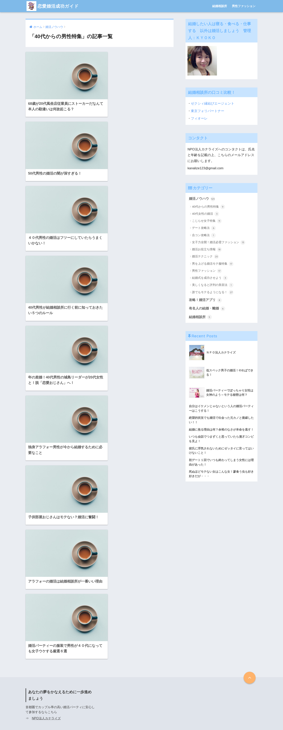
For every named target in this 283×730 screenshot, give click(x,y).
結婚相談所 (219, 6)
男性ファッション (243, 6)
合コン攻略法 (204, 235)
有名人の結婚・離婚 (207, 308)
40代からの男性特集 (208, 206)
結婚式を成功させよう (210, 278)
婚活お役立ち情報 (207, 249)
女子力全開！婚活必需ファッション (218, 242)
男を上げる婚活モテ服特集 (212, 263)
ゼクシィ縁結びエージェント (212, 103)
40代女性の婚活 (205, 214)
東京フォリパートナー (207, 111)
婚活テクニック (205, 256)
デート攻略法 (204, 228)
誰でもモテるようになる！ (212, 292)
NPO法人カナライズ (46, 541)
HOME (142, 710)
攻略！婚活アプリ (205, 300)
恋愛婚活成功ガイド (54, 6)
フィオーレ (199, 118)
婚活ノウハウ (202, 199)
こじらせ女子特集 (207, 221)
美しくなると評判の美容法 (212, 285)
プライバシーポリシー (141, 718)
